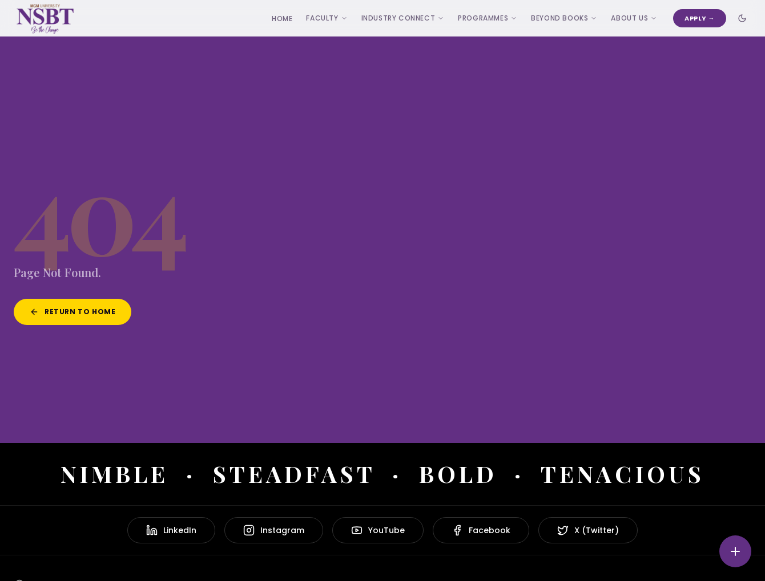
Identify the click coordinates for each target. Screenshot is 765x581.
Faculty (326, 18)
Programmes (487, 18)
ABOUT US (634, 18)
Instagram (273, 530)
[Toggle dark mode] (742, 18)
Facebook (481, 530)
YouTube (378, 530)
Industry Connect (403, 18)
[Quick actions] (735, 551)
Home (282, 18)
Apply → (700, 18)
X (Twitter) (588, 530)
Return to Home (72, 311)
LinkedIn (171, 530)
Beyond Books (564, 18)
